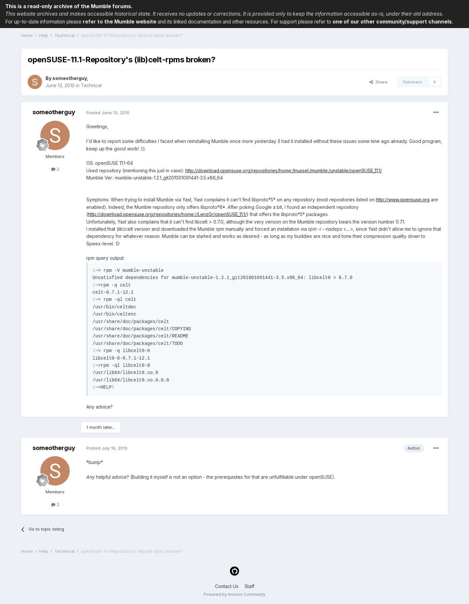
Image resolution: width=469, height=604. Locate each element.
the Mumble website (130, 22)
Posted (107, 112)
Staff (249, 586)
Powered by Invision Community (234, 594)
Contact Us (226, 586)
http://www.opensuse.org (403, 199)
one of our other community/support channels (392, 22)
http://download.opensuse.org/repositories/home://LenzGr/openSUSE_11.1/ (167, 214)
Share (378, 82)
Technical (91, 85)
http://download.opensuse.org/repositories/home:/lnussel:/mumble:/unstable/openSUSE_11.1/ (283, 170)
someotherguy (69, 78)
